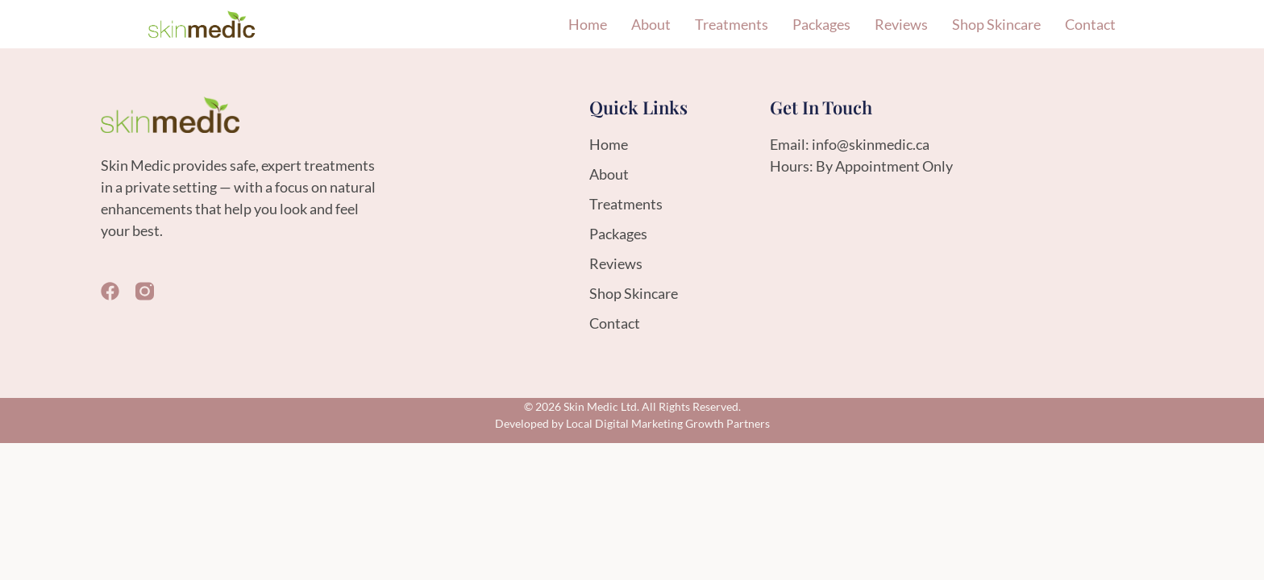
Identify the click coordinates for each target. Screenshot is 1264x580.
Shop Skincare (996, 24)
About (651, 24)
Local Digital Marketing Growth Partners (668, 423)
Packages (821, 24)
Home (587, 24)
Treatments (731, 24)
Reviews (901, 24)
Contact (1090, 24)
